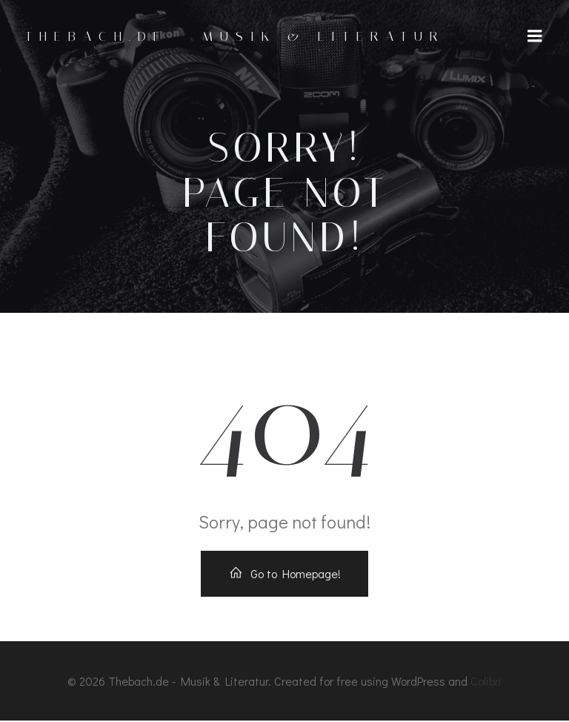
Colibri (486, 682)
